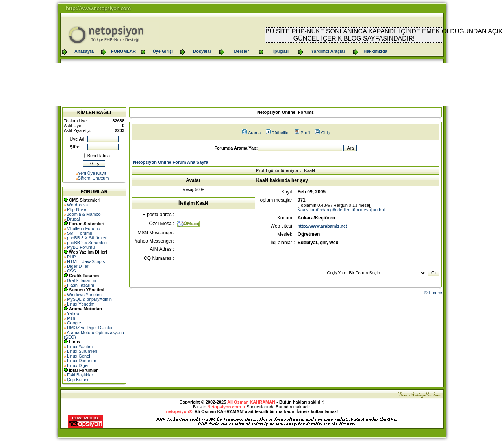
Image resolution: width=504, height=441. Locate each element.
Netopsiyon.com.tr (227, 406)
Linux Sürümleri (82, 351)
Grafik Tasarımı (81, 280)
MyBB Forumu (80, 247)
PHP (71, 256)
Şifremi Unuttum (93, 178)
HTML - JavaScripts (86, 261)
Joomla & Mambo (84, 214)
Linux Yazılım (80, 346)
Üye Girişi (163, 51)
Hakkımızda (375, 51)
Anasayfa (84, 51)
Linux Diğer (78, 365)
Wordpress (77, 204)
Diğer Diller (77, 266)
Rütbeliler (278, 132)
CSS (71, 271)
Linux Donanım (81, 360)
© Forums (433, 292)
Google (74, 323)
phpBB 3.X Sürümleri (87, 237)
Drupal (73, 219)
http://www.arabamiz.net (322, 226)
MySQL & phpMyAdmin (89, 299)
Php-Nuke (76, 209)
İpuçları (281, 51)
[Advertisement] (252, 84)
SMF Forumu (79, 233)
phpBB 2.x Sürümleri (87, 242)
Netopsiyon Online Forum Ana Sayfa (170, 162)
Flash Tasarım (80, 285)
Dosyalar (202, 51)
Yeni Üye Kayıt (92, 173)
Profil (302, 132)
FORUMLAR (123, 51)
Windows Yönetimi (84, 294)
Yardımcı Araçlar (328, 51)
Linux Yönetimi (81, 304)
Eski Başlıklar (80, 374)
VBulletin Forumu (83, 228)
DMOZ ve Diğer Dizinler (90, 327)
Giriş (322, 132)
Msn (71, 318)
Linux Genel (78, 356)
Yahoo (73, 313)
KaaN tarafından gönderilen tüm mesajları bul (341, 210)
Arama (251, 132)
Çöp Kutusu (78, 379)
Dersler (241, 51)
